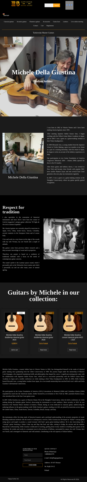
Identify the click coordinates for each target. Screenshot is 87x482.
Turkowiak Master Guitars (43, 33)
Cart (42, 25)
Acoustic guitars (22, 21)
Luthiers (65, 21)
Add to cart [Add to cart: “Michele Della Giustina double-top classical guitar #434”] (14, 350)
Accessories (46, 21)
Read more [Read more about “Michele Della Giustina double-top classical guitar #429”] (43, 350)
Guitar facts (56, 21)
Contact (35, 25)
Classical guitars (9, 21)
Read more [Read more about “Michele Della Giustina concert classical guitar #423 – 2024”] (72, 350)
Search (56, 5)
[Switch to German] (7, 14)
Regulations (50, 25)
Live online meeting (77, 21)
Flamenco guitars (35, 21)
